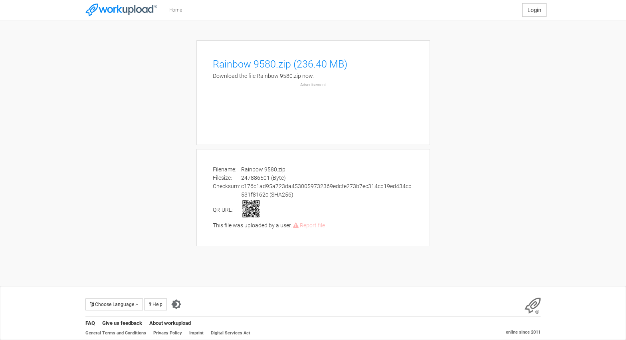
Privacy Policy (167, 333)
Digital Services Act (230, 333)
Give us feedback (122, 323)
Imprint (196, 333)
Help (155, 304)
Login (534, 10)
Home (175, 10)
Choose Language (114, 304)
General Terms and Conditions (115, 333)
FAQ (90, 323)
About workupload (170, 323)
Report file (309, 225)
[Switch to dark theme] (176, 304)
